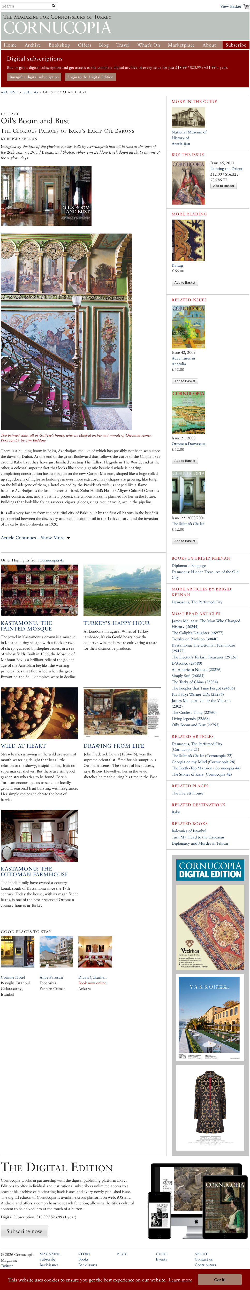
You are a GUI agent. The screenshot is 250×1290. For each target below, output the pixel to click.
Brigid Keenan (213, 558)
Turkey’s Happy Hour (117, 623)
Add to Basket (223, 186)
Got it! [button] (219, 1279)
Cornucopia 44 (227, 768)
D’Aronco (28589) (187, 663)
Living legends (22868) (191, 718)
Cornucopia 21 (185, 749)
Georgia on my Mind (189, 762)
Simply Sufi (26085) (188, 675)
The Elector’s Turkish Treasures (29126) (205, 657)
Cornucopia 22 (218, 755)
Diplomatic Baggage (189, 565)
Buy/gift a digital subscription (34, 77)
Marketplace (181, 45)
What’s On (148, 45)
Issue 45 (30, 92)
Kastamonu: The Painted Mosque (26, 626)
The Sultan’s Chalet (188, 523)
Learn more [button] (180, 1279)
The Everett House (187, 793)
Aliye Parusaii (51, 977)
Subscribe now (24, 1231)
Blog (104, 45)
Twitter (7, 1266)
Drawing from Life (114, 746)
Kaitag (177, 265)
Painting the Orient (226, 168)
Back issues (49, 1265)
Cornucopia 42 (218, 774)
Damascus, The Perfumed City (197, 602)
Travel (123, 45)
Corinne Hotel (13, 977)
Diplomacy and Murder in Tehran (200, 843)
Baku (176, 812)
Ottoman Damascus (188, 443)
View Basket (230, 6)
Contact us (204, 1259)
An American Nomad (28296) (197, 669)
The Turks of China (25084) (195, 682)
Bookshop (59, 45)
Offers (85, 45)
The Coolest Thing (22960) (194, 712)
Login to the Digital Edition (90, 77)
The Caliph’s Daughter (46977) (197, 633)
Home (10, 45)
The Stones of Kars (187, 774)
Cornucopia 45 (52, 560)
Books (83, 1259)
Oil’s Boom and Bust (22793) (195, 725)
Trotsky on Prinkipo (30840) (195, 639)
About (209, 45)
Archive (33, 45)
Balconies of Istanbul (189, 831)
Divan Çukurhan (92, 977)
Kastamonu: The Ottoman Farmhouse (34, 872)
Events (161, 1259)
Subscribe (236, 45)
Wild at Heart (23, 746)
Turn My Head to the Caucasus (198, 837)
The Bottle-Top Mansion (192, 768)
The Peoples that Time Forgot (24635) (203, 688)
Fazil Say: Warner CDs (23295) (198, 694)
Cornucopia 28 (221, 762)
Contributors (205, 1265)
